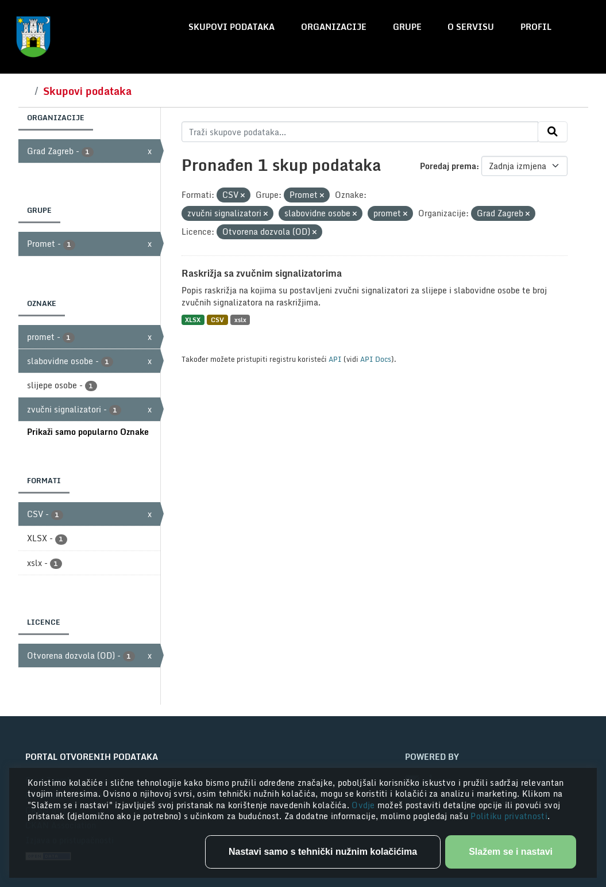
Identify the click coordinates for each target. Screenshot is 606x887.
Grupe (407, 26)
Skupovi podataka (231, 26)
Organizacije (333, 26)
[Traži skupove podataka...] (360, 131)
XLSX (192, 319)
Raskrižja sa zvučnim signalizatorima (262, 273)
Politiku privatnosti (508, 816)
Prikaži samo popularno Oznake (88, 431)
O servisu (470, 26)
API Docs (375, 359)
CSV (217, 319)
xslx (240, 319)
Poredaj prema (448, 166)
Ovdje (364, 805)
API (335, 359)
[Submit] (553, 131)
